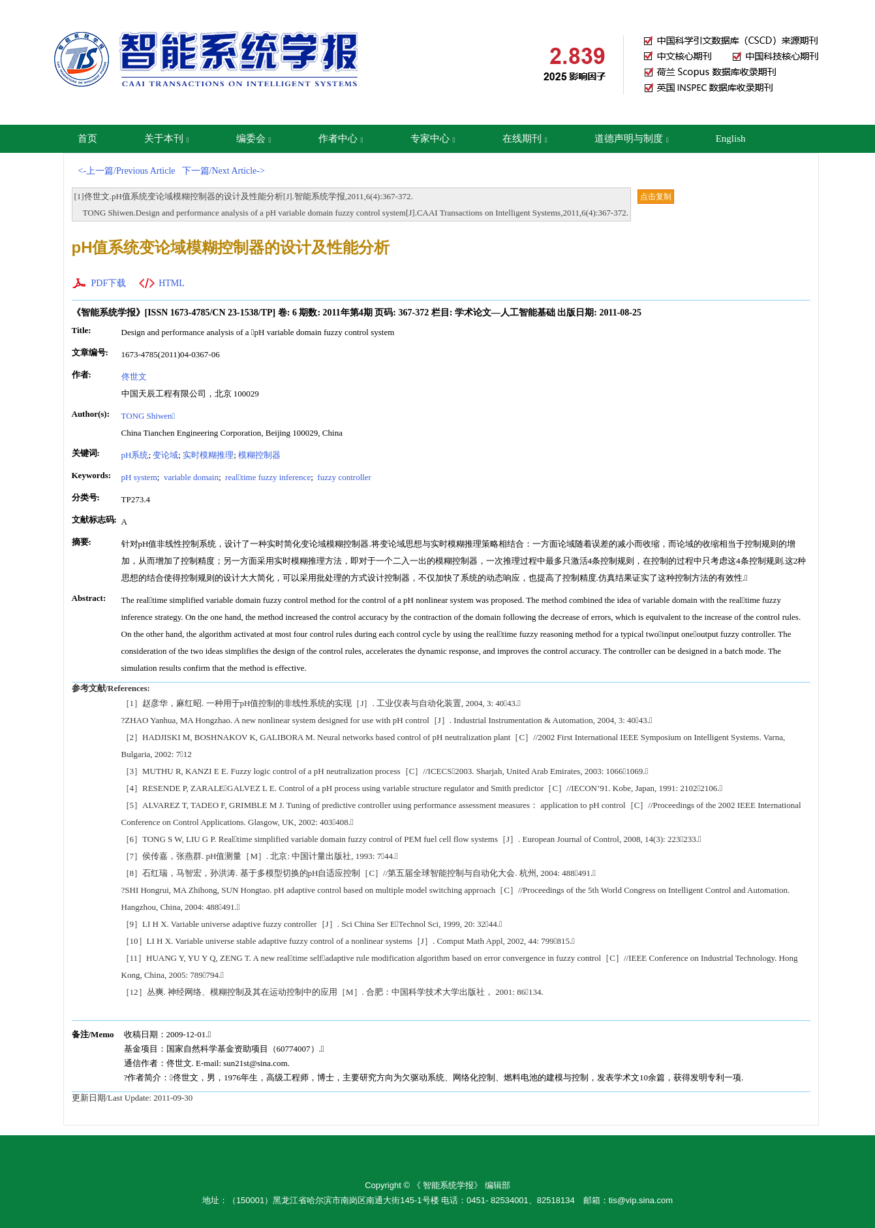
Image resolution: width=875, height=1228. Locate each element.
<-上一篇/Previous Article (127, 171)
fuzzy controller (343, 477)
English (731, 138)
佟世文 (134, 376)
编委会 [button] (253, 138)
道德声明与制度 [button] (631, 138)
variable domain (190, 477)
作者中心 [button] (340, 138)
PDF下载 (109, 283)
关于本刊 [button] (166, 138)
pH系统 (135, 455)
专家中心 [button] (432, 138)
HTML (172, 283)
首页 (87, 138)
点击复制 (655, 196)
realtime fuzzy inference (267, 477)
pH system (139, 477)
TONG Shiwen (148, 416)
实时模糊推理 (208, 455)
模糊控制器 (259, 455)
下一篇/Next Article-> (223, 171)
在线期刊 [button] (524, 138)
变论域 (165, 455)
